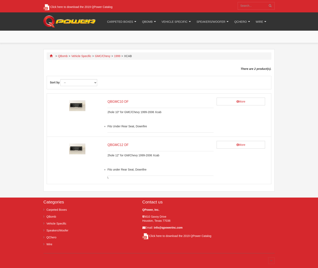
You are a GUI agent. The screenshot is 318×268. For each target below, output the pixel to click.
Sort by (55, 82)
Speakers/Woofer (211, 21)
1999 (117, 56)
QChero (240, 21)
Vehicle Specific (175, 21)
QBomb (147, 21)
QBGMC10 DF (118, 101)
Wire (259, 21)
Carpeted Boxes (120, 21)
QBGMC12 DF (118, 145)
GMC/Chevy (102, 56)
